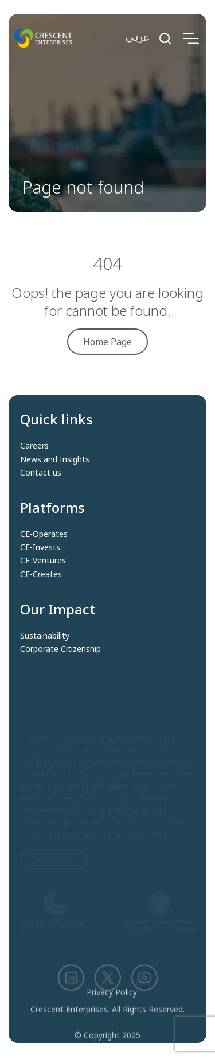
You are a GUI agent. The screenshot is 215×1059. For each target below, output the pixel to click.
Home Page (107, 341)
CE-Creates (41, 574)
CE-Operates (44, 534)
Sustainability (44, 636)
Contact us (40, 472)
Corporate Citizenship (60, 649)
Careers (34, 445)
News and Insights (54, 459)
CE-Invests (40, 547)
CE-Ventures (43, 560)
